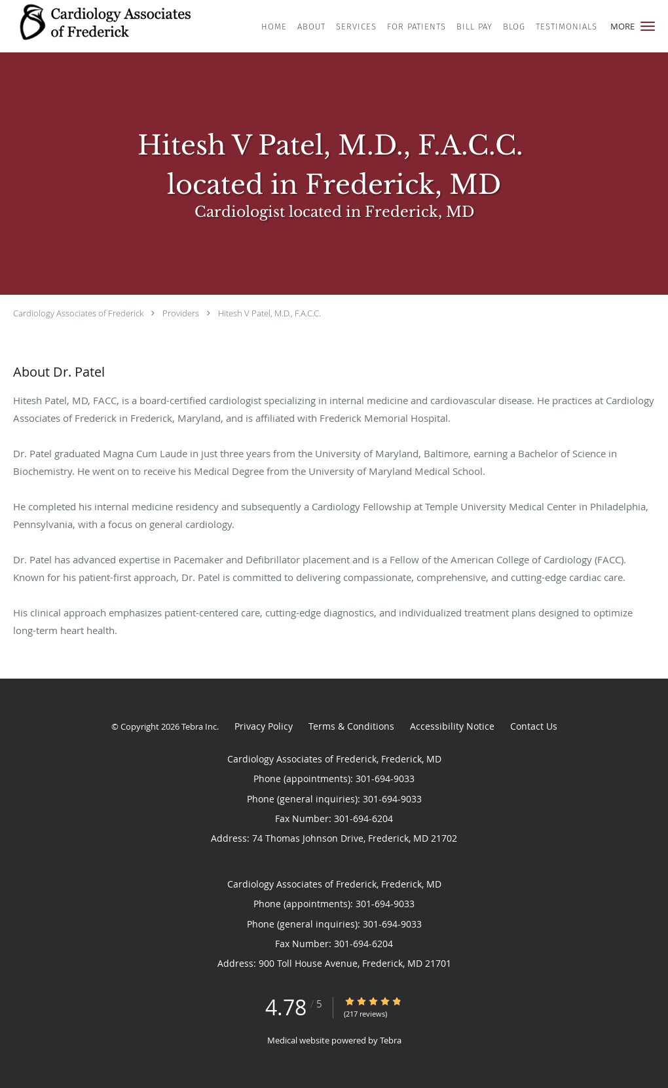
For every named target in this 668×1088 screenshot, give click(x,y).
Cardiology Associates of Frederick (78, 313)
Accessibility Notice (452, 726)
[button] (647, 26)
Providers (180, 313)
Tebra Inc (199, 726)
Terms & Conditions (351, 726)
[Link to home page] (113, 25)
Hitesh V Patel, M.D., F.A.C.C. (269, 313)
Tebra (390, 1040)
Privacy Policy (263, 726)
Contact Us (533, 726)
